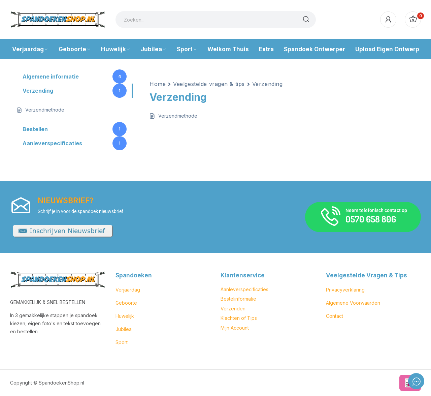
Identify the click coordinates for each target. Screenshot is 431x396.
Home (158, 84)
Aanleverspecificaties (244, 289)
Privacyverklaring (345, 290)
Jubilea (123, 329)
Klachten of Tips (239, 318)
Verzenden (233, 308)
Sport (121, 342)
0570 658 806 (370, 218)
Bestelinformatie (238, 299)
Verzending (267, 84)
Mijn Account (235, 328)
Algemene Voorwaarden (353, 303)
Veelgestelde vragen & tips (209, 84)
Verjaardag (127, 290)
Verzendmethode (177, 116)
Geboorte (126, 303)
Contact (334, 316)
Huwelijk (124, 316)
